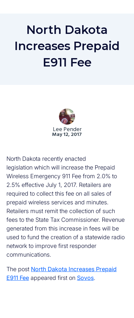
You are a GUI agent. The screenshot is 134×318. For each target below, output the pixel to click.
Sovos (85, 277)
